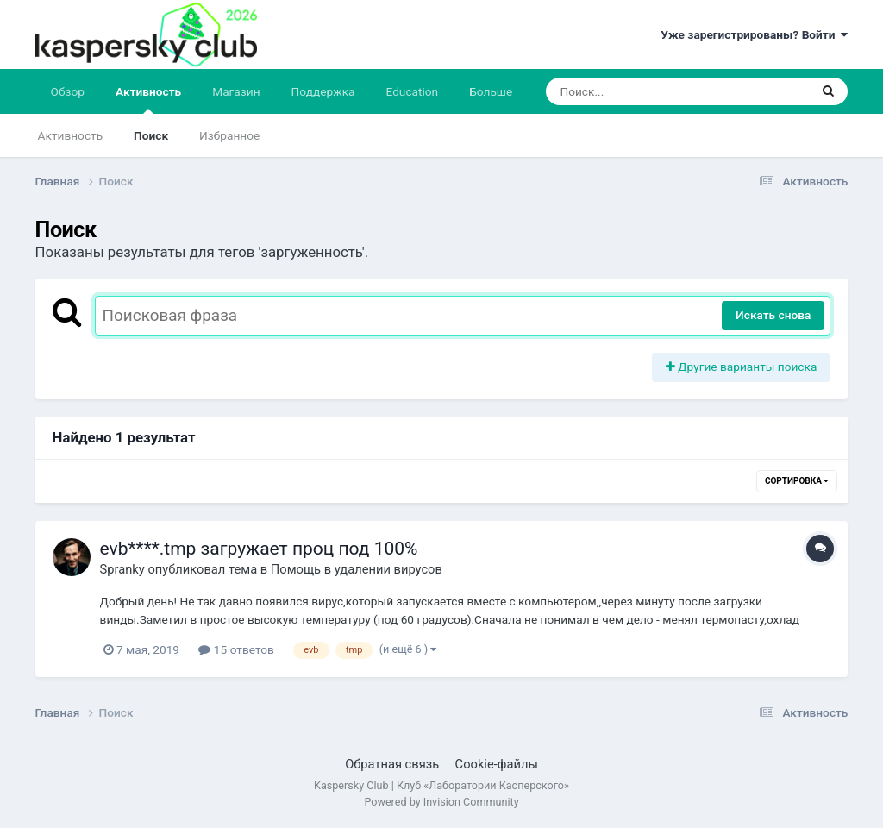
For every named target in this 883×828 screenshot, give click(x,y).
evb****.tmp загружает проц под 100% (259, 548)
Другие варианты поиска (741, 366)
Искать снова (773, 315)
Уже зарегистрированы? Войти (754, 34)
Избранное (229, 135)
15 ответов (235, 649)
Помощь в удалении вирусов (356, 569)
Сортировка (797, 481)
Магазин (236, 91)
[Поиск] (644, 91)
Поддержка (323, 91)
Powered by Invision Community (441, 801)
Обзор (68, 91)
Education (411, 91)
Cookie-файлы (496, 764)
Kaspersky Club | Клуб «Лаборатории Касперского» (441, 785)
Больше (490, 91)
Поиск (151, 135)
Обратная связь (392, 764)
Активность (148, 99)
